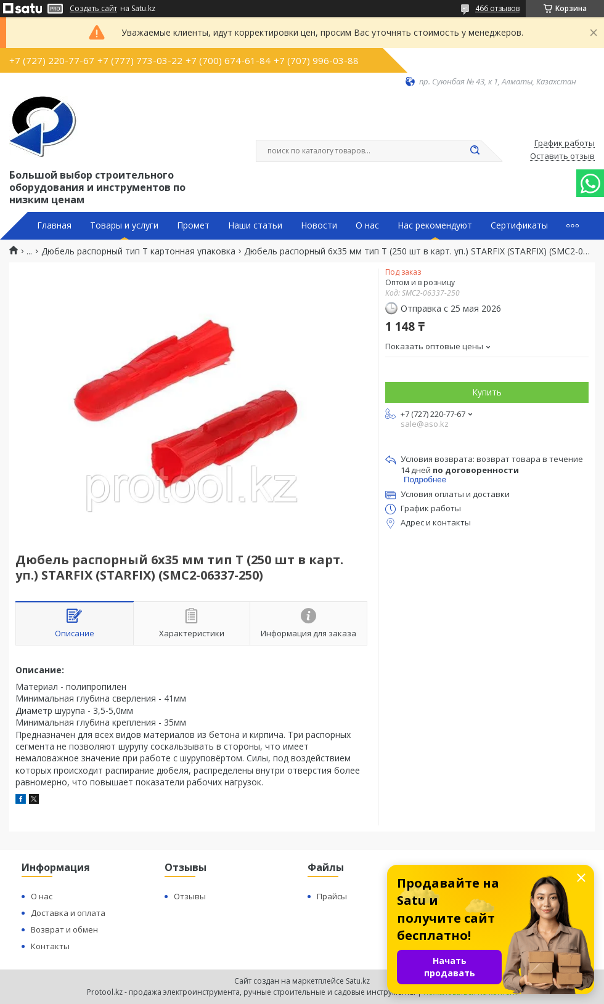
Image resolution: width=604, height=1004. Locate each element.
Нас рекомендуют (435, 225)
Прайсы (332, 896)
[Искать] (474, 151)
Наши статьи (255, 225)
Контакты (50, 946)
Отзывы (190, 896)
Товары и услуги (124, 225)
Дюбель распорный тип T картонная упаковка (138, 251)
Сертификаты (519, 225)
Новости (319, 225)
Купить (487, 392)
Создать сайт (93, 8)
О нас (367, 225)
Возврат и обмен (64, 929)
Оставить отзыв (562, 156)
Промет (193, 225)
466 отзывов (497, 8)
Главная (54, 225)
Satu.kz (358, 981)
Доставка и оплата (68, 912)
